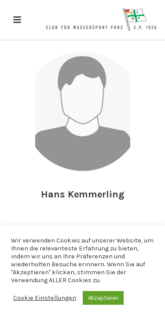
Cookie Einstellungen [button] (44, 298)
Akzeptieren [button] (103, 298)
